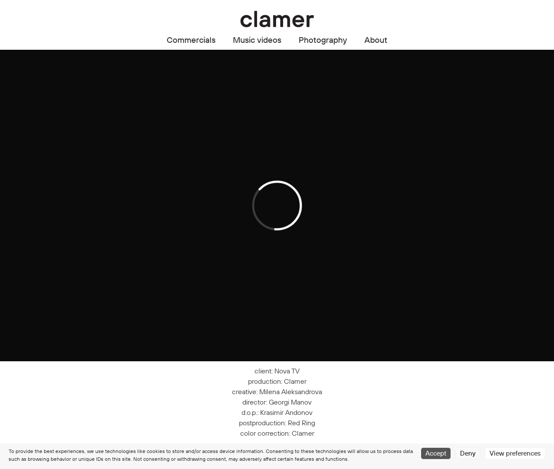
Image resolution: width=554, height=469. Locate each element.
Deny (468, 453)
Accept (435, 453)
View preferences (515, 453)
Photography (323, 40)
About (375, 40)
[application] (277, 205)
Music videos (257, 40)
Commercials (191, 40)
